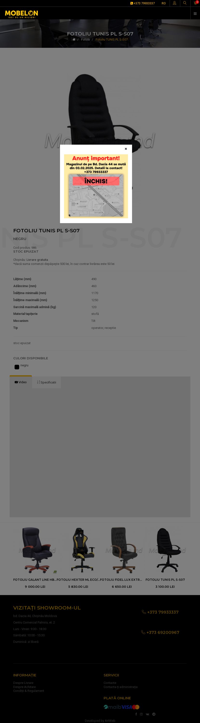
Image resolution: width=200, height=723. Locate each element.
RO (164, 3)
